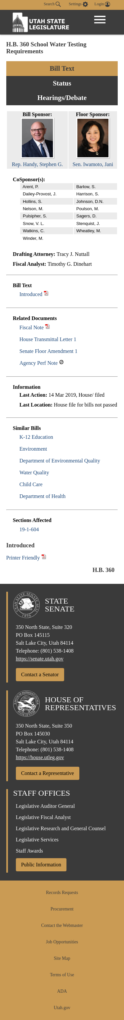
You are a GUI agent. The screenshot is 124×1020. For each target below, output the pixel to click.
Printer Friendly (26, 557)
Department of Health (43, 496)
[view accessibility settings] (78, 4)
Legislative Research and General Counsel (61, 828)
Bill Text (62, 68)
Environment (33, 449)
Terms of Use (62, 974)
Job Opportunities (62, 941)
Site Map (62, 958)
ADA (62, 991)
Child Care (31, 484)
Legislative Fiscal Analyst (43, 817)
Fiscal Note (32, 327)
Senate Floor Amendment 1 (49, 351)
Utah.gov (62, 1007)
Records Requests (62, 892)
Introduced (31, 294)
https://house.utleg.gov (40, 757)
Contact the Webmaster (62, 925)
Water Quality (34, 472)
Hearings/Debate (62, 97)
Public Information (41, 864)
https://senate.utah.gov (39, 658)
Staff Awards (29, 851)
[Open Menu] (99, 20)
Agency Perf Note (39, 363)
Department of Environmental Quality (60, 460)
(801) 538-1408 (57, 651)
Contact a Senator (40, 674)
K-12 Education (36, 437)
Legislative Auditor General (45, 806)
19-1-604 (29, 529)
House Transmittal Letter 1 (48, 339)
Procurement (62, 909)
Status (62, 83)
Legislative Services (37, 839)
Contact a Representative (47, 773)
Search (52, 4)
